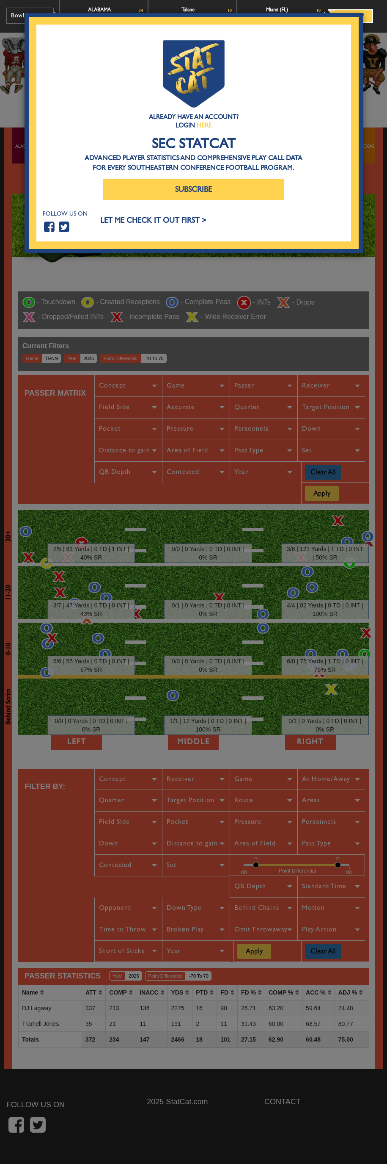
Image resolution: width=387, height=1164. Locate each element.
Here (204, 125)
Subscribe (193, 189)
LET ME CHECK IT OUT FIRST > (153, 220)
